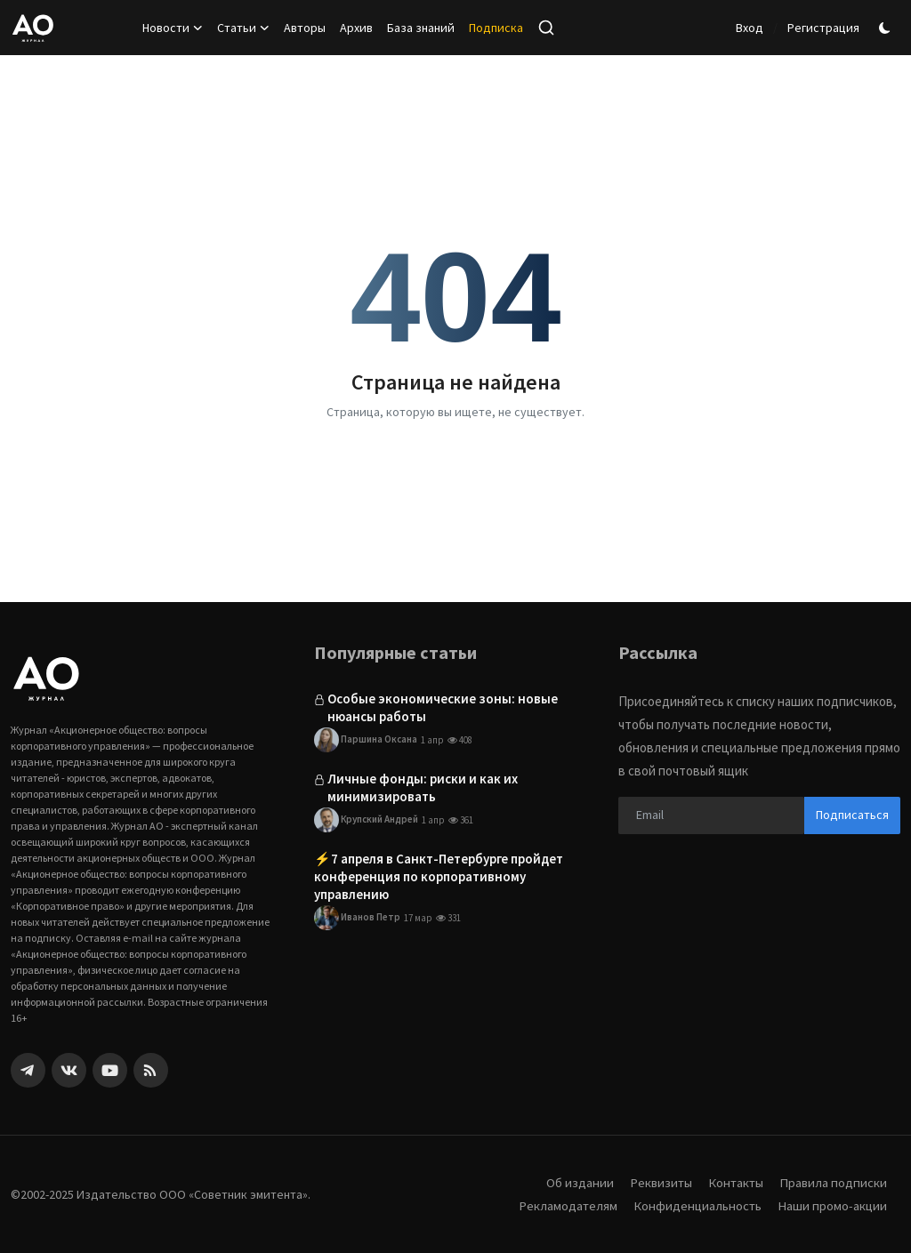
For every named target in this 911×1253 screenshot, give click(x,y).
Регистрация (823, 28)
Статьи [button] (243, 27)
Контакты (733, 1182)
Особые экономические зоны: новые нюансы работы (442, 707)
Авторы (305, 28)
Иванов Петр (357, 918)
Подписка (496, 28)
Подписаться (852, 815)
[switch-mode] (887, 28)
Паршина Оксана (365, 739)
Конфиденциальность (696, 1205)
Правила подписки (832, 1182)
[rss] (150, 1070)
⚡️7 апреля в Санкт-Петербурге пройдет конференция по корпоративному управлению (438, 877)
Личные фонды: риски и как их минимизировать (422, 787)
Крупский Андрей (366, 820)
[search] (546, 28)
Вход (749, 28)
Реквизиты (657, 1182)
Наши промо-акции (832, 1205)
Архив (356, 28)
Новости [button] (172, 27)
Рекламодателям (565, 1205)
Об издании (575, 1182)
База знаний (421, 28)
